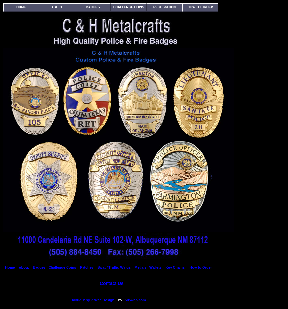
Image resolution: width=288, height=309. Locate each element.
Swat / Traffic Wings (114, 267)
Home (21, 7)
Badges (93, 7)
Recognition (164, 7)
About (57, 7)
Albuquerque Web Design (92, 300)
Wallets (155, 267)
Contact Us (112, 283)
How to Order (200, 7)
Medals (140, 267)
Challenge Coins (128, 7)
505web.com (135, 300)
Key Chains (175, 267)
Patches (86, 267)
